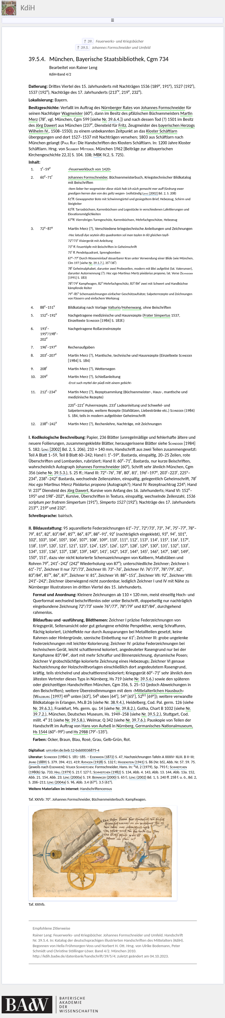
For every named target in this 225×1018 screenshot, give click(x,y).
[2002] (150, 193)
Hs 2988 (80, 731)
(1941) (131, 762)
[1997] (48, 696)
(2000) (104, 777)
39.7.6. (138, 720)
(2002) (137, 777)
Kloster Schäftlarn (161, 131)
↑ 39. (88, 41)
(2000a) (72, 777)
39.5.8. (77, 720)
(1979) (62, 772)
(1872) (102, 757)
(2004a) (56, 782)
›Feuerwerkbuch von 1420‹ (89, 169)
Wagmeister (72, 113)
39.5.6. (146, 678)
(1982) (107, 772)
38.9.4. (117, 702)
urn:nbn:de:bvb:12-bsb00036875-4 (72, 750)
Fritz (122, 125)
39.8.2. (128, 708)
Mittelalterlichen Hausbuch (158, 690)
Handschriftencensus (96, 788)
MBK (97, 154)
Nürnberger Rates (117, 107)
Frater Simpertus (157, 315)
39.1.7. (98, 263)
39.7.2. (39, 714)
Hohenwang (131, 307)
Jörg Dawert (46, 125)
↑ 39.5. (82, 47)
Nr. (104, 119)
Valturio (114, 307)
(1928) (92, 762)
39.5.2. (153, 714)
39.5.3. (60, 472)
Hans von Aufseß (96, 725)
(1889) (38, 762)
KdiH (27, 8)
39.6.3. (45, 708)
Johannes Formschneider (163, 107)
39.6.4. (114, 119)
